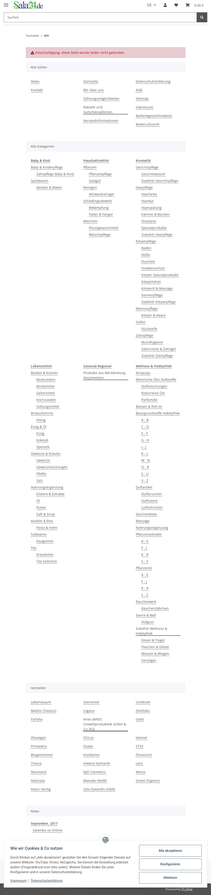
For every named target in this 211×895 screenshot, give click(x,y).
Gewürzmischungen (52, 467)
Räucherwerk (146, 601)
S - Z (144, 561)
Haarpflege (144, 187)
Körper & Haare (153, 315)
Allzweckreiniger (101, 194)
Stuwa (88, 746)
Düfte (145, 254)
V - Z (144, 480)
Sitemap (142, 98)
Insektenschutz (153, 268)
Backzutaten (45, 379)
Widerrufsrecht (147, 124)
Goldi (140, 719)
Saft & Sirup (45, 514)
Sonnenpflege (152, 295)
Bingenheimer (42, 755)
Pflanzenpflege (100, 174)
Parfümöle (149, 399)
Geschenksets (146, 514)
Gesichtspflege (147, 167)
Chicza (88, 737)
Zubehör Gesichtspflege (159, 180)
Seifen (141, 322)
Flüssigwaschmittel (103, 228)
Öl (38, 500)
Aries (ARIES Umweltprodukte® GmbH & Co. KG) (104, 724)
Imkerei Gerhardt (96, 763)
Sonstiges (148, 660)
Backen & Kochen (44, 373)
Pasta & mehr (46, 527)
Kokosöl (42, 440)
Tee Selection (46, 561)
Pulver (41, 507)
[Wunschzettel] (176, 5)
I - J (143, 447)
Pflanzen (90, 167)
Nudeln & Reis (42, 521)
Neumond (38, 772)
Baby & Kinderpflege (47, 167)
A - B (145, 420)
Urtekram (143, 702)
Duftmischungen (154, 386)
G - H (145, 440)
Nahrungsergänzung (47, 487)
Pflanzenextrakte (149, 534)
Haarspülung (151, 207)
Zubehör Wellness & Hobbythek (151, 631)
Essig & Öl (38, 426)
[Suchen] (100, 17)
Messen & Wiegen (155, 653)
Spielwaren (39, 180)
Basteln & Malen (49, 187)
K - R (145, 554)
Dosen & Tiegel (153, 640)
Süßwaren (39, 534)
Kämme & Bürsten (155, 214)
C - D (145, 426)
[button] (165, 5)
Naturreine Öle (153, 393)
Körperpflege (146, 241)
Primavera (39, 746)
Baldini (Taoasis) (43, 710)
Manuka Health (95, 780)
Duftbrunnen (151, 494)
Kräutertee (44, 554)
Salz (39, 480)
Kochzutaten (46, 399)
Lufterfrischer (152, 507)
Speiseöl (42, 447)
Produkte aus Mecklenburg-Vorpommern (104, 375)
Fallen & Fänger (101, 214)
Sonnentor (91, 702)
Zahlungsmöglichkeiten (101, 98)
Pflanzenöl (144, 568)
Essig (40, 433)
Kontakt (37, 90)
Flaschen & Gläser (155, 647)
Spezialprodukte (154, 228)
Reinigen (90, 187)
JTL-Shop (186, 889)
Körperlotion (151, 281)
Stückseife (149, 328)
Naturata (38, 780)
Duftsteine (149, 500)
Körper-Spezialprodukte (160, 275)
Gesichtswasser (153, 174)
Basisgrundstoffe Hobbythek (158, 413)
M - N (145, 460)
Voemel (141, 737)
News (35, 81)
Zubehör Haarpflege (156, 234)
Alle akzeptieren (169, 851)
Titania (36, 763)
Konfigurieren (169, 864)
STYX (139, 746)
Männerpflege (147, 308)
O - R (145, 467)
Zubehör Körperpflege (158, 302)
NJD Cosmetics (94, 772)
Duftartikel (144, 487)
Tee (33, 548)
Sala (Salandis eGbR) (99, 789)
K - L (144, 453)
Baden (146, 248)
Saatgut (95, 180)
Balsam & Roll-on (149, 406)
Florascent (144, 755)
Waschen (90, 221)
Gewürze (43, 460)
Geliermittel (45, 393)
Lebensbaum (41, 702)
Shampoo (148, 221)
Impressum (19, 880)
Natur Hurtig (41, 789)
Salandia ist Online (47, 830)
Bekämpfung (99, 207)
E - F (144, 433)
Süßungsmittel (47, 406)
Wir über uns (93, 90)
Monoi (141, 772)
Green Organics (148, 780)
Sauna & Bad (146, 615)
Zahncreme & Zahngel (158, 349)
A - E (144, 541)
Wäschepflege (99, 234)
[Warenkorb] (194, 5)
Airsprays (143, 373)
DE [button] (149, 5)
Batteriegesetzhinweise (154, 115)
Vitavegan (38, 737)
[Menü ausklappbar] (6, 3)
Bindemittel (45, 386)
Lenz (139, 763)
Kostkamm (91, 755)
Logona (88, 710)
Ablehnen (169, 877)
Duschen (148, 261)
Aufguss (147, 622)
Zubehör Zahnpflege (157, 355)
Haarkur (147, 201)
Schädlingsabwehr (97, 201)
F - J (144, 548)
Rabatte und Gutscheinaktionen (98, 109)
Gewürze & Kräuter (46, 453)
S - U (145, 474)
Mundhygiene (152, 342)
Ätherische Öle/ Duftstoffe (156, 379)
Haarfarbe (149, 194)
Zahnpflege (144, 335)
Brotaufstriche (42, 413)
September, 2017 (44, 823)
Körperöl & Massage (157, 288)
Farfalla (36, 719)
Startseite (90, 81)
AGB (139, 90)
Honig (40, 420)
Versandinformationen (100, 120)
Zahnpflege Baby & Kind (55, 174)
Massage (142, 521)
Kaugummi (44, 541)
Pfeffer (41, 474)
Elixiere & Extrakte (50, 494)
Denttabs (143, 710)
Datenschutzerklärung (48, 880)
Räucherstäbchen (155, 608)
